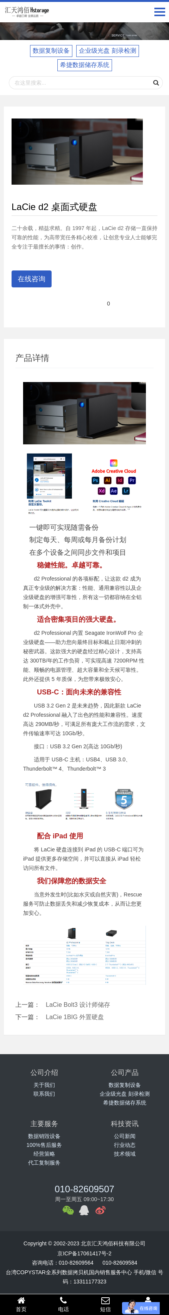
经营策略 (44, 1154)
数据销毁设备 (44, 1136)
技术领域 (125, 1154)
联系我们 (44, 1094)
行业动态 (125, 1145)
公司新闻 (125, 1136)
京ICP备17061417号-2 (84, 1253)
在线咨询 (31, 279)
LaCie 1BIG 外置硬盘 (75, 1017)
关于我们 (44, 1085)
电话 (63, 1304)
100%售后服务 (44, 1145)
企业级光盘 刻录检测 (107, 50)
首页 (21, 1304)
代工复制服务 (44, 1163)
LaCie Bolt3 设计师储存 (78, 1004)
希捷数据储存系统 (84, 65)
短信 (106, 1304)
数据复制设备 (51, 50)
